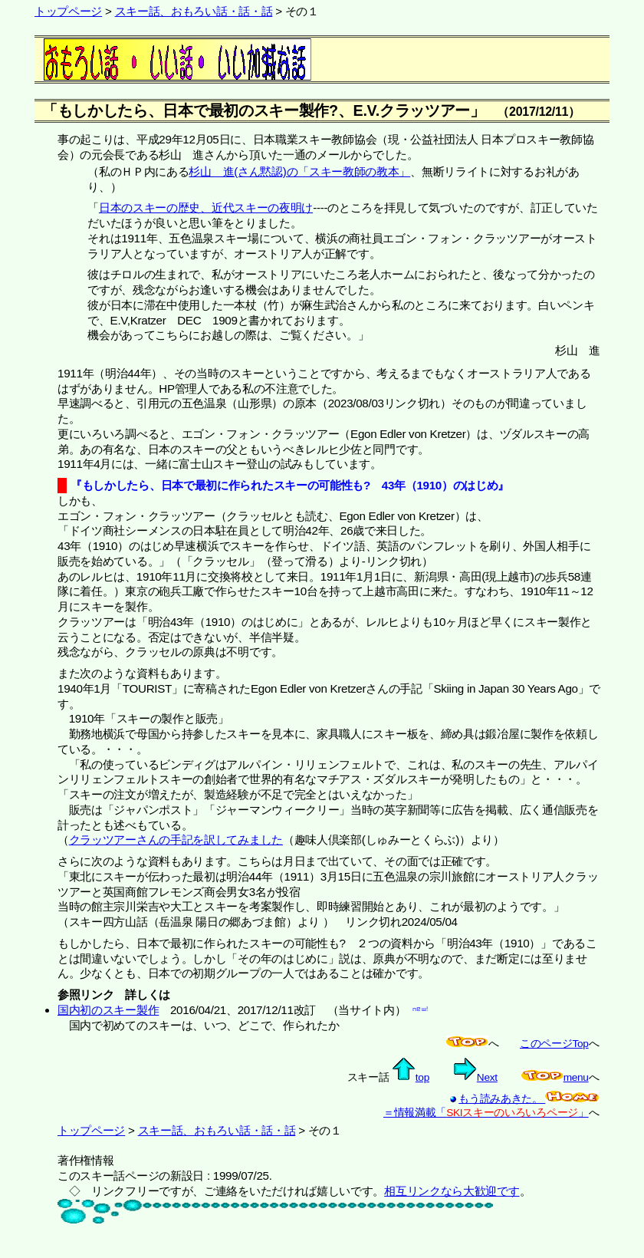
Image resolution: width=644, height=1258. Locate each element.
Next (475, 1077)
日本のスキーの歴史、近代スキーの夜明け (206, 207)
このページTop (554, 1043)
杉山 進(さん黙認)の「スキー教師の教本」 (299, 171)
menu (555, 1077)
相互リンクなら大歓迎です (451, 1190)
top (410, 1077)
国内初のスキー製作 (108, 1009)
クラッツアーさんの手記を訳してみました (176, 839)
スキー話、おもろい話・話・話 (194, 11)
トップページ (68, 11)
